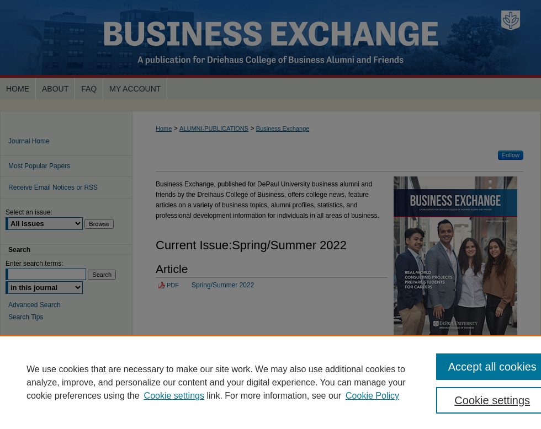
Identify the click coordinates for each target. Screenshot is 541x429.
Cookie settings (174, 395)
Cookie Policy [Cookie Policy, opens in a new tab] (372, 395)
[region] (270, 382)
